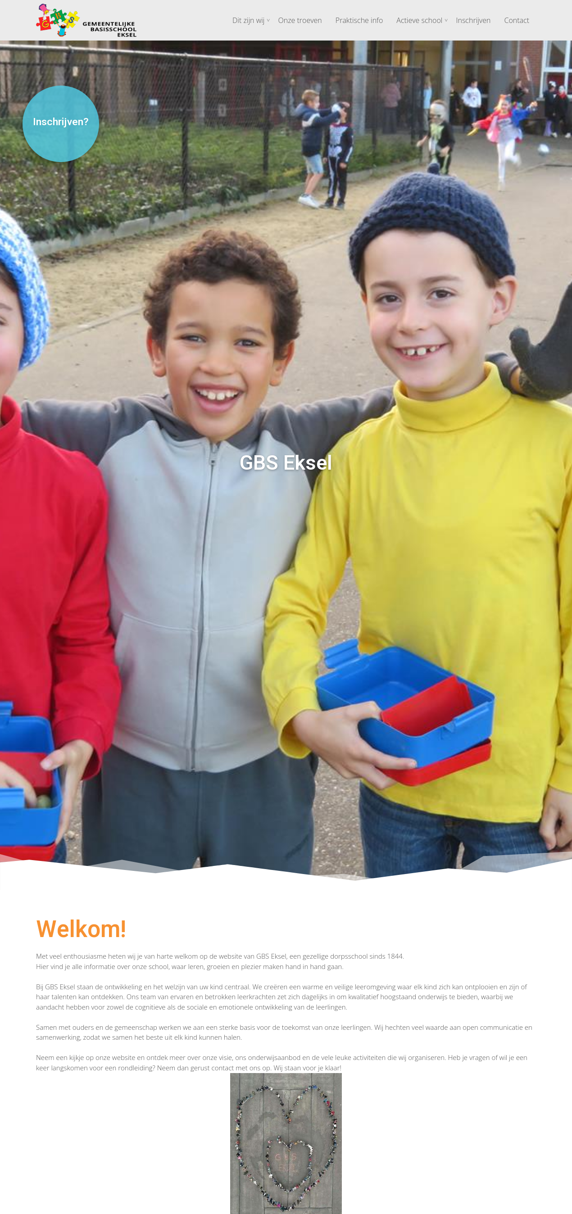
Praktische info (359, 20)
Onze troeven (300, 20)
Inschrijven (473, 20)
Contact (516, 20)
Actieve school (419, 20)
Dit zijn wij (248, 20)
